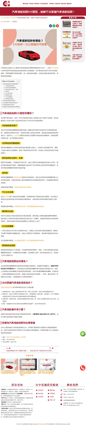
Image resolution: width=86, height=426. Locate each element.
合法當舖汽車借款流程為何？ (10, 102)
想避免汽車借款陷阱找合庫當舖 (11, 106)
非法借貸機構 (9, 97)
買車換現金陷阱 (9, 98)
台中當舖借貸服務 (47, 385)
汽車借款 (31, 3)
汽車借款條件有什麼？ (9, 104)
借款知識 (63, 3)
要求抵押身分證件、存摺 (12, 89)
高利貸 (7, 91)
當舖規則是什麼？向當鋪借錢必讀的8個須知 (29, 206)
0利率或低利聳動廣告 (11, 87)
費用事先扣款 (9, 95)
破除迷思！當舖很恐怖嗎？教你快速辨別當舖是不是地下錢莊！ (27, 373)
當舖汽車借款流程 (7, 287)
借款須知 (17, 385)
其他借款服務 (44, 3)
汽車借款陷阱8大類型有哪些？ (11, 84)
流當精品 (51, 3)
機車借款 (36, 3)
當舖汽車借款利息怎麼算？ (23, 187)
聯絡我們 (69, 3)
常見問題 (13, 18)
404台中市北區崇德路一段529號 (16, 337)
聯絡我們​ (72, 385)
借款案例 (57, 3)
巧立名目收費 (9, 93)
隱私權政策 (42, 424)
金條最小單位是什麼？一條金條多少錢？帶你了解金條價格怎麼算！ (77, 46)
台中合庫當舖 (5, 18)
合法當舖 (17, 135)
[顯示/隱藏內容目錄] (17, 81)
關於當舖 (25, 3)
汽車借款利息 (17, 177)
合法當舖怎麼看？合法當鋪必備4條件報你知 (29, 240)
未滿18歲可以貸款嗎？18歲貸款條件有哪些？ (77, 56)
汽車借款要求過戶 (10, 85)
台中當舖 (7, 196)
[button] (50, 25)
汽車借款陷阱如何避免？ (9, 100)
